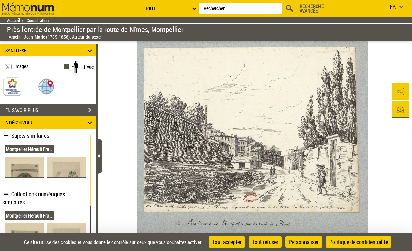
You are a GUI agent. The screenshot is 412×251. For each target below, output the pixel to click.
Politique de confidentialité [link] (358, 242)
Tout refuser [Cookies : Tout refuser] (265, 242)
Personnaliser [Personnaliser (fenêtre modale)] (304, 242)
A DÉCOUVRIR (50, 122)
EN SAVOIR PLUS (50, 110)
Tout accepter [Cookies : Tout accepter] (227, 242)
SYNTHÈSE (50, 50)
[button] (46, 86)
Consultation (38, 20)
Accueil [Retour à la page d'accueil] (13, 20)
